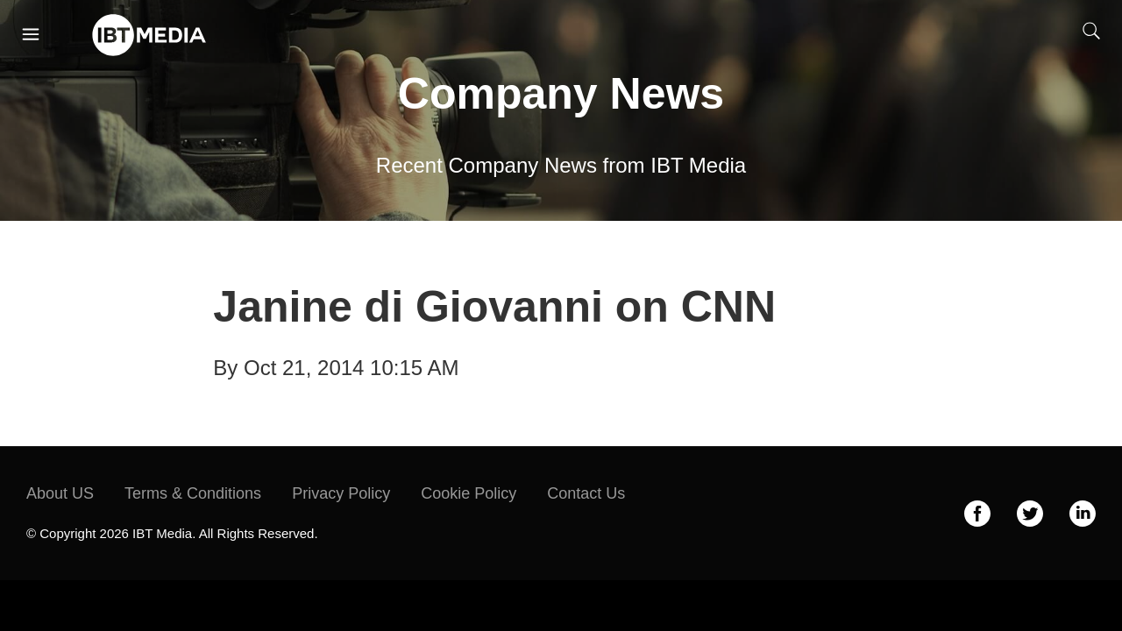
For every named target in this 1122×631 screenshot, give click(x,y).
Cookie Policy (468, 493)
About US (60, 493)
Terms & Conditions (192, 493)
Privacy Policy (341, 493)
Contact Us (586, 493)
